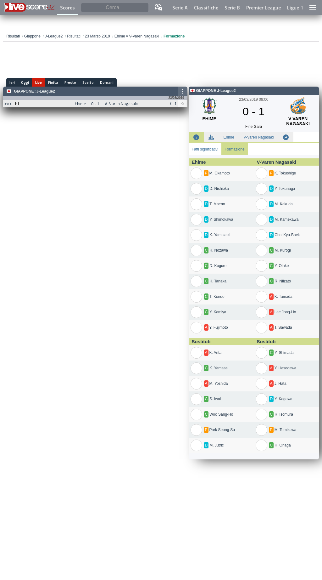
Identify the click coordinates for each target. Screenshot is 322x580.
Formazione (234, 149)
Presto (70, 82)
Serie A (180, 7)
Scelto (88, 82)
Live (38, 82)
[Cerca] (114, 8)
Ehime (229, 137)
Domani (107, 82)
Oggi (25, 82)
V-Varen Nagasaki (259, 137)
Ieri (12, 82)
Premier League (263, 7)
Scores (67, 7)
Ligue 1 (295, 7)
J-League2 (45, 91)
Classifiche (206, 7)
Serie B (232, 7)
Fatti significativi (205, 149)
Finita (53, 82)
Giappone (24, 91)
